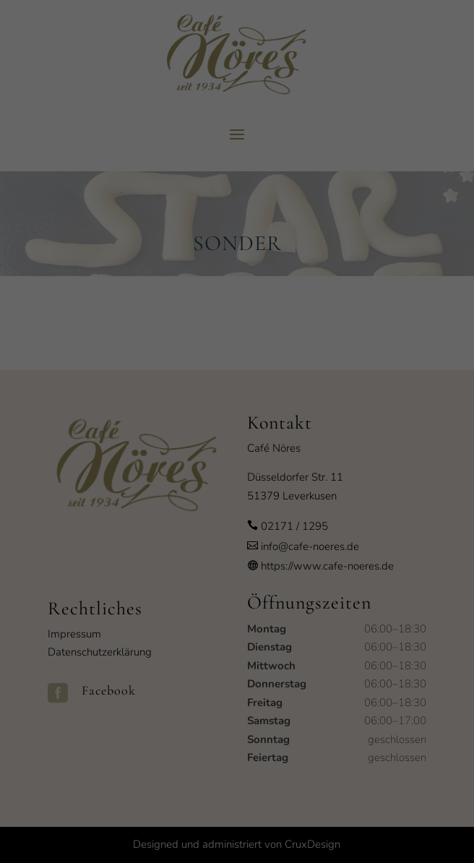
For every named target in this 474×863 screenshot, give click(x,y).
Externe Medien (366, 454)
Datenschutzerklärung (198, 407)
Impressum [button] (308, 622)
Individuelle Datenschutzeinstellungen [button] (237, 590)
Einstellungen (109, 422)
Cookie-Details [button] (173, 622)
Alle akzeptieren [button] (237, 505)
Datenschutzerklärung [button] (244, 622)
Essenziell (85, 454)
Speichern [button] (237, 548)
